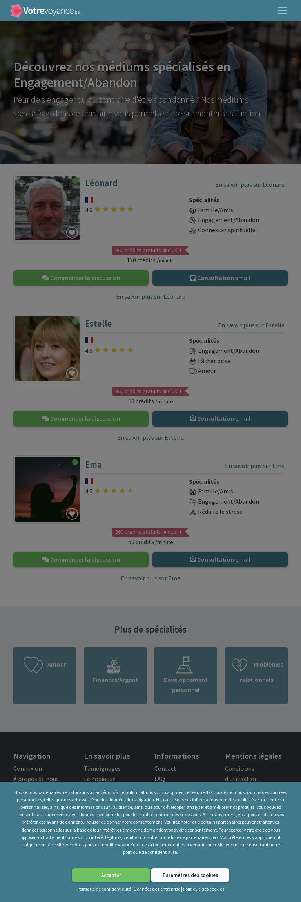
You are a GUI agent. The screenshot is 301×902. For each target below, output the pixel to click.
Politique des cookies (203, 889)
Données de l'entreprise (157, 889)
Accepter (111, 875)
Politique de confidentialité (104, 889)
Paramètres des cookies (190, 875)
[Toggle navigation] (283, 11)
